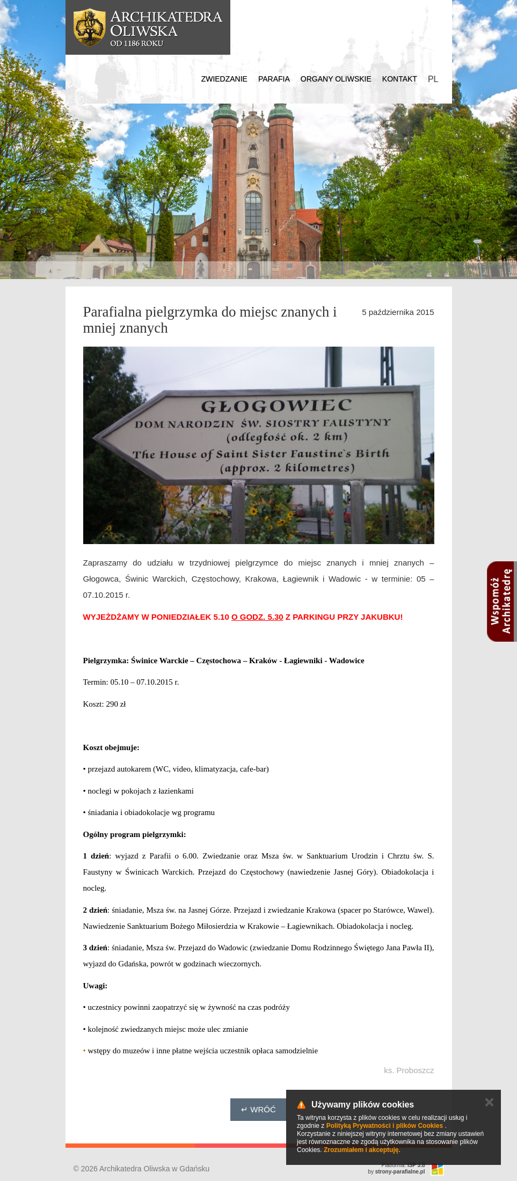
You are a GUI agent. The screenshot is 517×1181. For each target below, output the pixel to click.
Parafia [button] (274, 79)
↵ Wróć (258, 1109)
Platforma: (403, 1165)
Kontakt (399, 79)
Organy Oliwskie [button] (336, 79)
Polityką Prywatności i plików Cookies (384, 1125)
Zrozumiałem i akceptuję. (362, 1150)
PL (433, 79)
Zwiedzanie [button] (224, 79)
